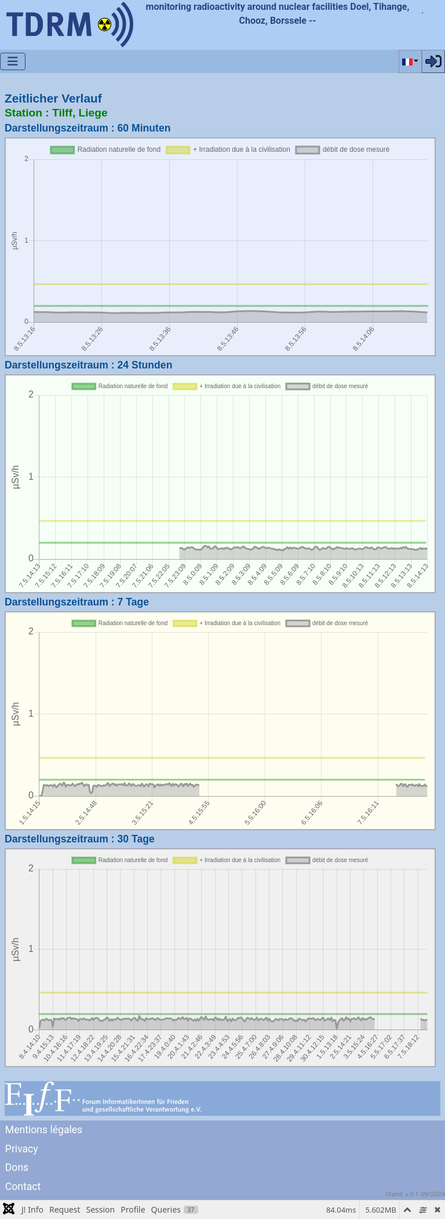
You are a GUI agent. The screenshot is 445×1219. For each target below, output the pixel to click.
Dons (16, 1167)
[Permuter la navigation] (12, 61)
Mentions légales (43, 1130)
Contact (23, 1186)
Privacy (21, 1149)
